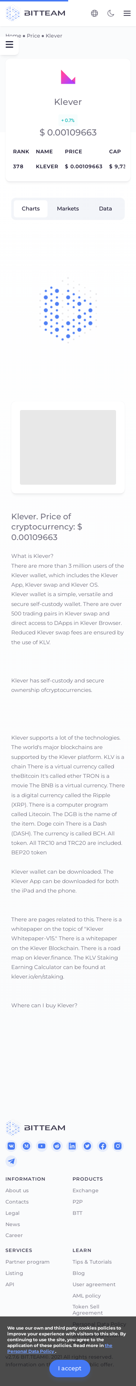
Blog (79, 1273)
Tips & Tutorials (92, 1262)
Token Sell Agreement (88, 1310)
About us (17, 1191)
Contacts (17, 1202)
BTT (77, 1213)
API (9, 1284)
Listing (14, 1273)
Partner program (27, 1262)
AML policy (87, 1296)
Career (14, 1235)
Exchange (86, 1191)
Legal (12, 1213)
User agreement (94, 1284)
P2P (78, 1202)
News (12, 1224)
